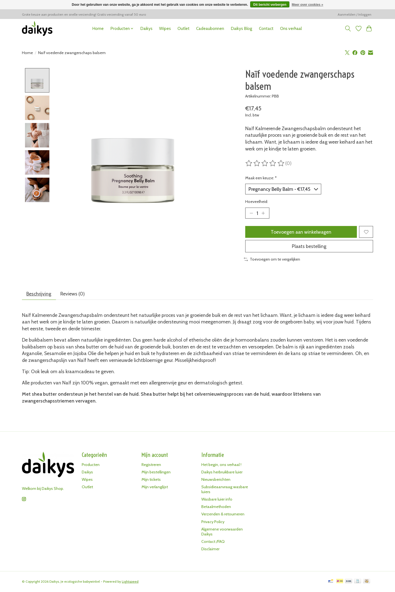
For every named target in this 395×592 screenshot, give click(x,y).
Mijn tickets (151, 479)
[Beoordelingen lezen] (265, 163)
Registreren (151, 464)
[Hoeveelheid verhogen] (263, 213)
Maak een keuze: (261, 177)
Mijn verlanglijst (155, 487)
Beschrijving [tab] (39, 294)
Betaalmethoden (216, 507)
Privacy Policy (212, 522)
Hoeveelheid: (256, 201)
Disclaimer (210, 549)
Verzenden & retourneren (222, 514)
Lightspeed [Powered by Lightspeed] (130, 582)
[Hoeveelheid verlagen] (251, 213)
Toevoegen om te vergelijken (272, 259)
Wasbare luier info (216, 499)
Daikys (146, 28)
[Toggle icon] (348, 28)
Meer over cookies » (307, 5)
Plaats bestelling (309, 246)
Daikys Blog (241, 28)
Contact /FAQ (213, 542)
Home (98, 28)
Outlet (183, 28)
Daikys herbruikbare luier (221, 472)
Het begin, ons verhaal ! (221, 464)
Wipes (165, 28)
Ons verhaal (291, 28)
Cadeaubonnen (210, 28)
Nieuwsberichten (215, 479)
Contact (266, 28)
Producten (91, 464)
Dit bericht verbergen (269, 5)
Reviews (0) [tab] (73, 294)
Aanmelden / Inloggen (354, 14)
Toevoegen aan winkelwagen (301, 232)
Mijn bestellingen (156, 472)
